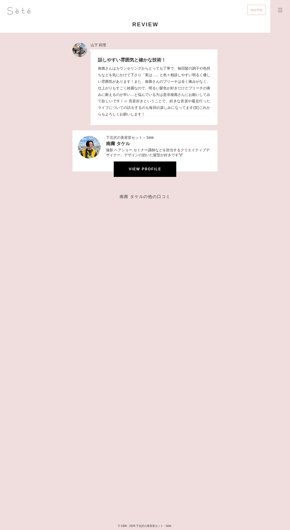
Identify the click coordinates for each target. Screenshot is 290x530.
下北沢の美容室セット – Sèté (130, 137)
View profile (145, 169)
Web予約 (257, 10)
